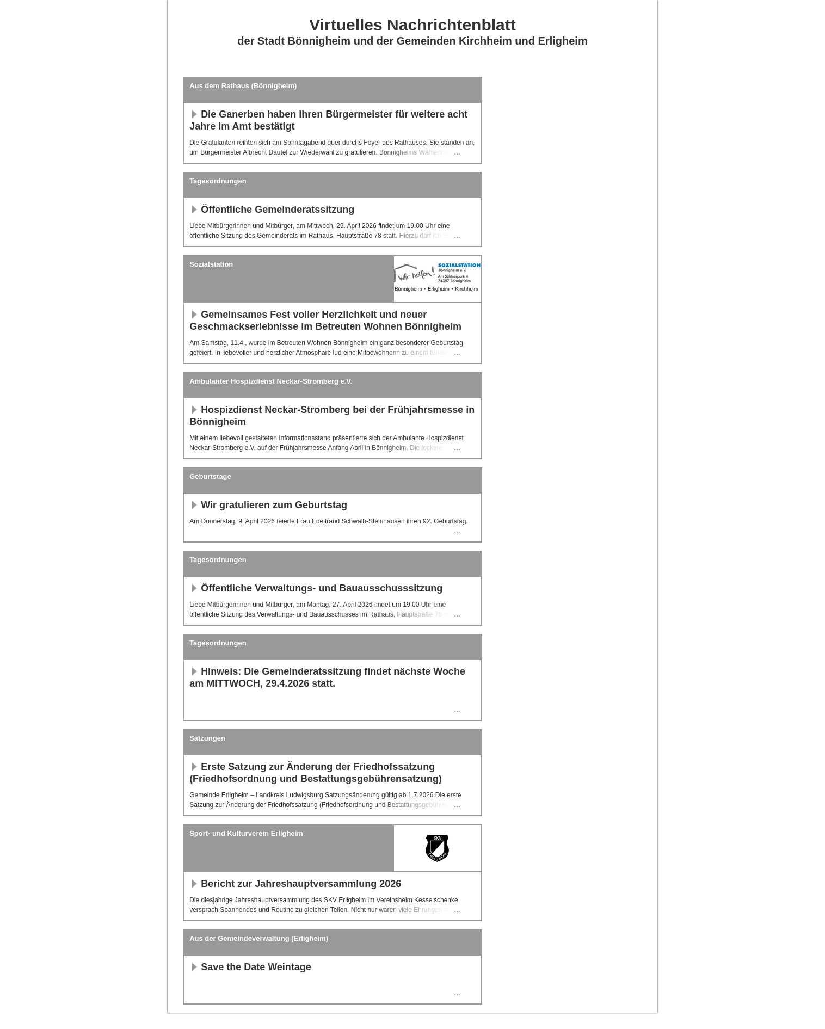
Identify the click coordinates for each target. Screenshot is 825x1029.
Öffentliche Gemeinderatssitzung (271, 209)
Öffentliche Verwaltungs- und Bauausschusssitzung (315, 588)
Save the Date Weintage (250, 967)
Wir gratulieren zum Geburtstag (268, 505)
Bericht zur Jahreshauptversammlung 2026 (295, 883)
